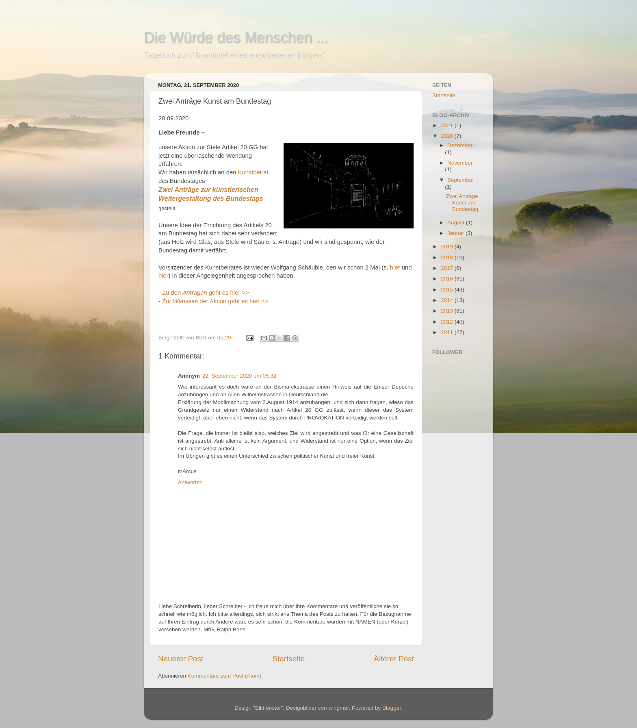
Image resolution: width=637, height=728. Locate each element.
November (459, 163)
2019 (448, 246)
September (460, 180)
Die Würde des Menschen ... (236, 37)
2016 (448, 279)
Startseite (288, 658)
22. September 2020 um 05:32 (239, 376)
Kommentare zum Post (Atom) (225, 676)
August (456, 222)
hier (395, 267)
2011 (448, 332)
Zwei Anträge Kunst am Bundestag (462, 202)
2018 (448, 257)
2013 (448, 311)
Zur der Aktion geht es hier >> (216, 301)
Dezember (459, 145)
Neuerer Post (180, 658)
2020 (448, 136)
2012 (448, 322)
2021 (448, 125)
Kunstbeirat (253, 172)
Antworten (190, 482)
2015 (448, 290)
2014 (448, 300)
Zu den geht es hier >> (205, 292)
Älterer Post (394, 658)
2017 (448, 268)
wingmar (338, 708)
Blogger (391, 708)
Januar (456, 233)
